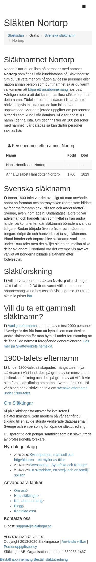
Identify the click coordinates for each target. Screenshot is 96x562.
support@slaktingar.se (34, 526)
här (29, 296)
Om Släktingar (18, 403)
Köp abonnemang (28, 501)
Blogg (18, 506)
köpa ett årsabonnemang (48, 89)
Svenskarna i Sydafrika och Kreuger (58, 465)
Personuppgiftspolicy (20, 547)
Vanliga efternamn (22, 326)
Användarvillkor (73, 541)
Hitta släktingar (26, 496)
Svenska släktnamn (60, 35)
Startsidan (16, 35)
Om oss (20, 490)
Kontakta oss (24, 511)
